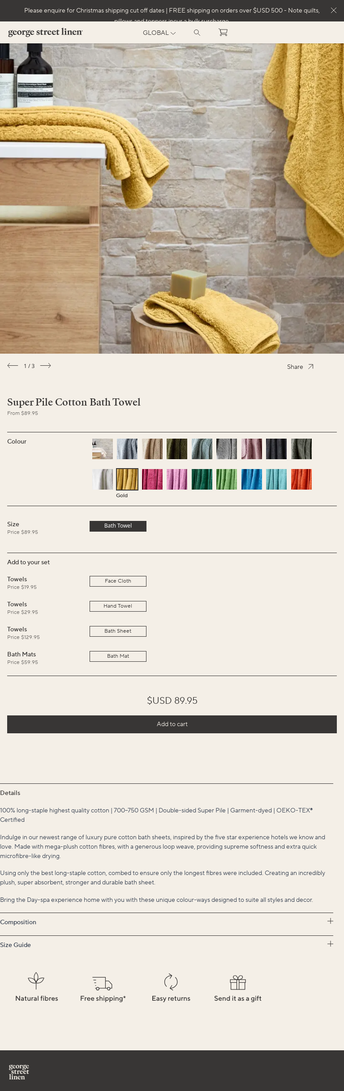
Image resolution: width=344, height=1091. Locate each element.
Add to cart (172, 724)
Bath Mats (21, 655)
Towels (17, 579)
